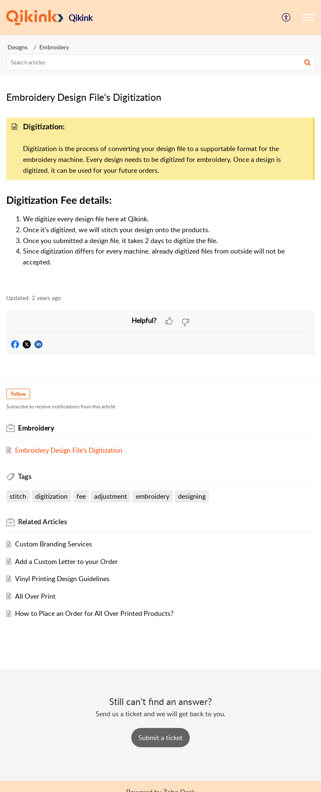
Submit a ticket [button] (160, 737)
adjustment (110, 496)
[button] (308, 17)
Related (42, 521)
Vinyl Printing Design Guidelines (62, 578)
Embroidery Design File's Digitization (68, 450)
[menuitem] (286, 17)
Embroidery (54, 47)
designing (192, 496)
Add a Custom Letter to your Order (66, 561)
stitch (18, 496)
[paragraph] (160, 199)
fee (81, 496)
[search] (160, 62)
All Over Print (35, 596)
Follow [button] (18, 393)
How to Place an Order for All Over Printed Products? (94, 613)
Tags (24, 476)
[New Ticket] (160, 737)
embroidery (152, 496)
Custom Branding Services (53, 544)
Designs (18, 47)
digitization (51, 496)
